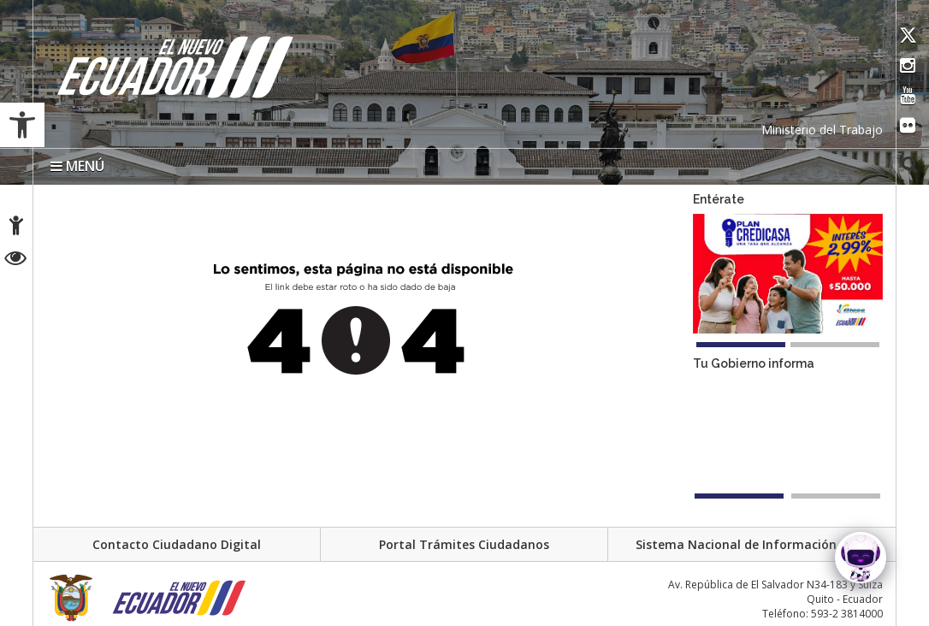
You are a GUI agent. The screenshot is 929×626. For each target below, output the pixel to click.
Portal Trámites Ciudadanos (464, 544)
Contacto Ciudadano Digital (176, 544)
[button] (22, 125)
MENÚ (77, 165)
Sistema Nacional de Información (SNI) (751, 544)
